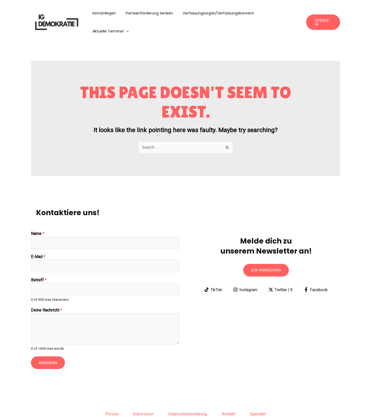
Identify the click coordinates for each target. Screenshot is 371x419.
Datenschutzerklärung (187, 396)
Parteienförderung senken (151, 13)
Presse (110, 396)
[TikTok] (213, 272)
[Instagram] (245, 272)
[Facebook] (316, 272)
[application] (294, 13)
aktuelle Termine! (279, 13)
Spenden (260, 396)
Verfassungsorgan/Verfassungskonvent (218, 13)
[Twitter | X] (281, 272)
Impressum (142, 396)
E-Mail (38, 239)
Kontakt (230, 396)
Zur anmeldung (266, 252)
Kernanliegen (109, 13)
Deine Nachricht (46, 292)
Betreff (39, 262)
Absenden (48, 345)
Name (37, 215)
